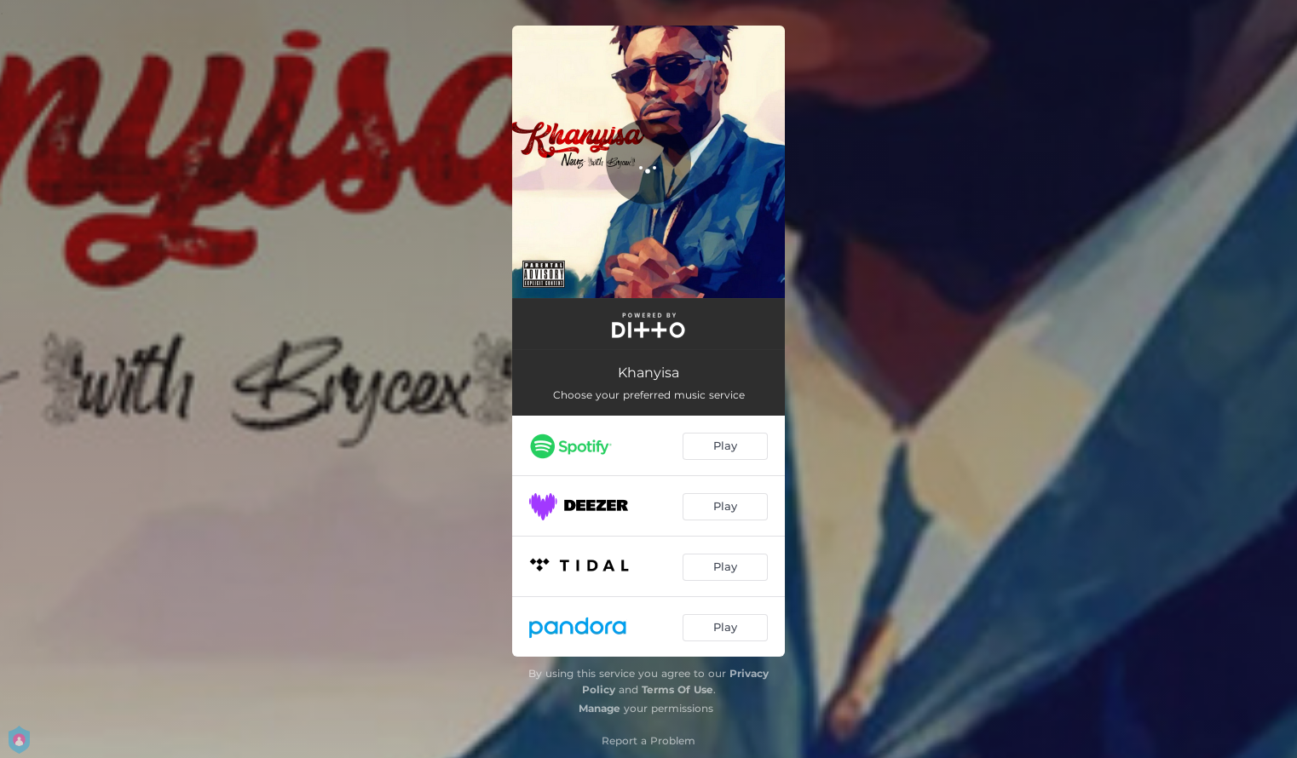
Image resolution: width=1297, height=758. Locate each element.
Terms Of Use (677, 689)
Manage (599, 708)
